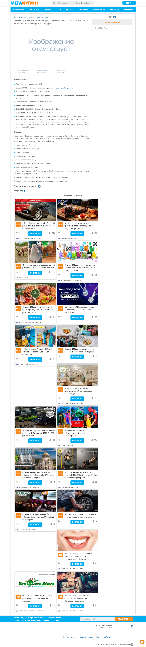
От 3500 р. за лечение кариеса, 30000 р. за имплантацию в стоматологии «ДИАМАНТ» (78, 556)
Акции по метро (86, 637)
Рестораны (34, 9)
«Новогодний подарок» (63, 88)
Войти (129, 3)
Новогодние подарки (39, 17)
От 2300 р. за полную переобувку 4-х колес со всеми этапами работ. (80, 515)
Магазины (114, 9)
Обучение (128, 9)
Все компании (69, 637)
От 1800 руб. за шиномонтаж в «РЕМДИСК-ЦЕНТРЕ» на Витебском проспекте (78, 598)
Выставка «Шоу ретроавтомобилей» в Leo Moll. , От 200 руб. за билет (38, 433)
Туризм (48, 9)
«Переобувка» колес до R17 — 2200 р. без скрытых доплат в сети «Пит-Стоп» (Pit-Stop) (38, 226)
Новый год (25, 17)
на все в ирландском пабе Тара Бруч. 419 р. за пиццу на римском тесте (37, 310)
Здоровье (83, 9)
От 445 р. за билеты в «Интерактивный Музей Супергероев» (74, 433)
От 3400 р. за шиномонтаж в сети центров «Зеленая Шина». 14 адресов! (37, 598)
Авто (58, 9)
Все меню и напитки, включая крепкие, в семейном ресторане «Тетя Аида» (78, 391)
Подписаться (124, 619)
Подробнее (35, 233)
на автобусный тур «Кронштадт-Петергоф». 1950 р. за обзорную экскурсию (38, 475)
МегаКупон (24, 3)
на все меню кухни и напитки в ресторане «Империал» (79, 350)
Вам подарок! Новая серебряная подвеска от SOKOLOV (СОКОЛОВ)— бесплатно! (80, 310)
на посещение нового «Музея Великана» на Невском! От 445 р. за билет (79, 268)
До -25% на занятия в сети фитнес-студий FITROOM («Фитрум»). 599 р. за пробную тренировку (80, 475)
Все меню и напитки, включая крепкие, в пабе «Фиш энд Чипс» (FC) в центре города (78, 226)
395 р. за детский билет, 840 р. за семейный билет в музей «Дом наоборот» (37, 352)
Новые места (99, 9)
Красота (70, 9)
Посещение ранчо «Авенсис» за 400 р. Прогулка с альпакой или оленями (38, 266)
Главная (17, 17)
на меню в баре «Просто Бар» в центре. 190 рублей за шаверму (38, 517)
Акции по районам (103, 637)
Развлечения (18, 9)
